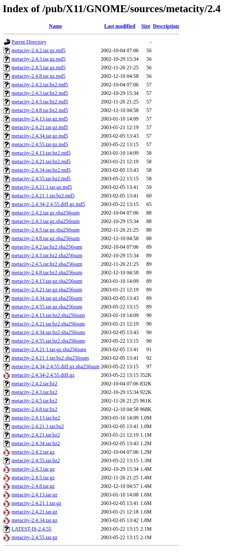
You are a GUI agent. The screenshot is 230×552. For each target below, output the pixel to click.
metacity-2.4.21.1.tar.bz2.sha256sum (50, 358)
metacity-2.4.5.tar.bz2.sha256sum (47, 264)
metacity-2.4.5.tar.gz (33, 477)
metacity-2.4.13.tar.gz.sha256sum (47, 281)
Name (55, 26)
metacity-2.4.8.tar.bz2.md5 (40, 110)
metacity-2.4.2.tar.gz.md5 (38, 50)
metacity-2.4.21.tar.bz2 (36, 435)
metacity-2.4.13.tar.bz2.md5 (41, 153)
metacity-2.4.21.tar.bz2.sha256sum (48, 324)
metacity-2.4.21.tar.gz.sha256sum (47, 289)
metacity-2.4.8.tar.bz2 (35, 409)
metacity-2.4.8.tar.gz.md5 (38, 76)
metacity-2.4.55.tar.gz (35, 537)
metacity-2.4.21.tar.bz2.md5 (41, 161)
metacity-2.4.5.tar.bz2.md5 (40, 101)
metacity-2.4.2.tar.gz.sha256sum (46, 213)
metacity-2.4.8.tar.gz (33, 486)
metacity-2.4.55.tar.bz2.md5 (41, 178)
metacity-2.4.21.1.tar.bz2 (38, 426)
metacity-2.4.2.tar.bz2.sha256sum (47, 247)
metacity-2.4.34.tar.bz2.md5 (41, 170)
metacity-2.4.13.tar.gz (35, 494)
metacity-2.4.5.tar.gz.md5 (38, 67)
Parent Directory (29, 42)
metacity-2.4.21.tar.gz (35, 512)
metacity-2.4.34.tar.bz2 (36, 443)
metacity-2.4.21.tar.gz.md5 (40, 127)
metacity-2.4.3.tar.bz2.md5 (40, 93)
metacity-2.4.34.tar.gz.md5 (40, 136)
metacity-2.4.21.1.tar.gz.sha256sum (49, 349)
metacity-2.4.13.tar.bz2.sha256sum (48, 315)
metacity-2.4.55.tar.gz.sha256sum (47, 307)
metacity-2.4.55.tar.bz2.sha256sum (48, 341)
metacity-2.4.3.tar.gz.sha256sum (46, 221)
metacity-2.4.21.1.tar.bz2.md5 (43, 195)
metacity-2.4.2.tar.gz (33, 452)
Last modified (119, 26)
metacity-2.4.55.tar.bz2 (36, 460)
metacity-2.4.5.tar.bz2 (35, 400)
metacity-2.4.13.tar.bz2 (36, 418)
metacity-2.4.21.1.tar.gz (36, 503)
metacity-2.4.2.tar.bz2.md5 (40, 84)
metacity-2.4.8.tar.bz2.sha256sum (47, 272)
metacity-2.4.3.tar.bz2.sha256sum (47, 255)
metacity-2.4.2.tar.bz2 (35, 383)
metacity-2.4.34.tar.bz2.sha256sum (48, 332)
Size (145, 26)
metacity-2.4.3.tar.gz (33, 469)
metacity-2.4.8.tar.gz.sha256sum (46, 238)
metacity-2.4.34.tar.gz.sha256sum (47, 298)
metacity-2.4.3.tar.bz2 (35, 392)
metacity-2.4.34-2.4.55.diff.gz (43, 375)
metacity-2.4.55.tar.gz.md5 (40, 144)
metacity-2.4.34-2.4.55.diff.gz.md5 (48, 204)
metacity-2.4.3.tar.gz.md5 (38, 59)
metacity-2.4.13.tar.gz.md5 (40, 119)
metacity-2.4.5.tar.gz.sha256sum (46, 230)
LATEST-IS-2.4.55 (31, 529)
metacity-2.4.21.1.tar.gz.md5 (42, 187)
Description (166, 26)
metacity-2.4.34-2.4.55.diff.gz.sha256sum (56, 366)
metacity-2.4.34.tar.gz (35, 520)
